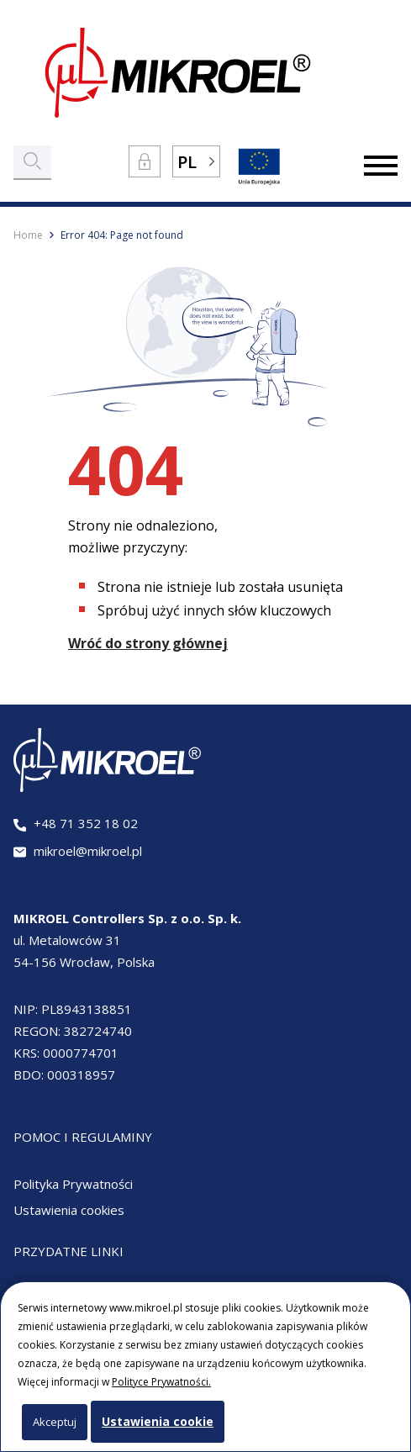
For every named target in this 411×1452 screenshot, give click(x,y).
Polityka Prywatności (73, 1183)
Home (28, 235)
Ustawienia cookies (68, 1209)
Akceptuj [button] (54, 1421)
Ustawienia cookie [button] (157, 1421)
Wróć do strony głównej (148, 643)
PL (187, 161)
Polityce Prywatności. (161, 1382)
